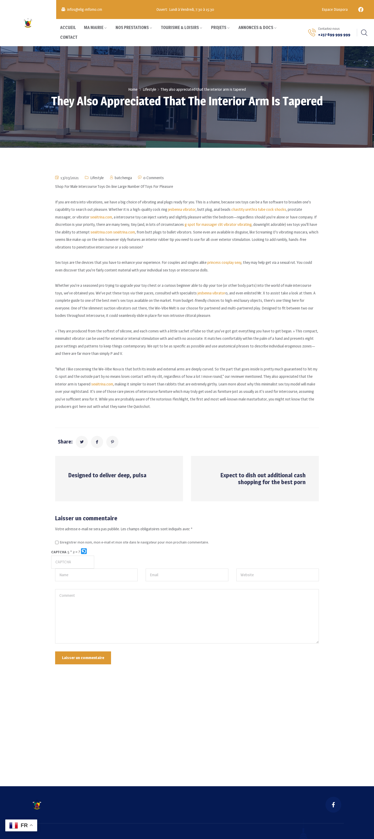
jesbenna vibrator (182, 209)
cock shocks (276, 209)
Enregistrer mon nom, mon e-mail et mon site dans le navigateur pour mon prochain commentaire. (134, 542)
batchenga (123, 177)
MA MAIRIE (93, 27)
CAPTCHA (58, 552)
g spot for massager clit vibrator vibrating (218, 224)
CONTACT (68, 37)
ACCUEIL (68, 27)
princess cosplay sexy (224, 262)
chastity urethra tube (248, 209)
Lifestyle (149, 89)
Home (132, 89)
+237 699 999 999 (334, 34)
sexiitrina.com (101, 217)
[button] (84, 552)
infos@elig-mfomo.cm (84, 9)
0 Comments (153, 177)
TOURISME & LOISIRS (180, 27)
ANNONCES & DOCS (255, 27)
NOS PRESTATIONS (132, 27)
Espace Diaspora (334, 9)
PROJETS (218, 27)
